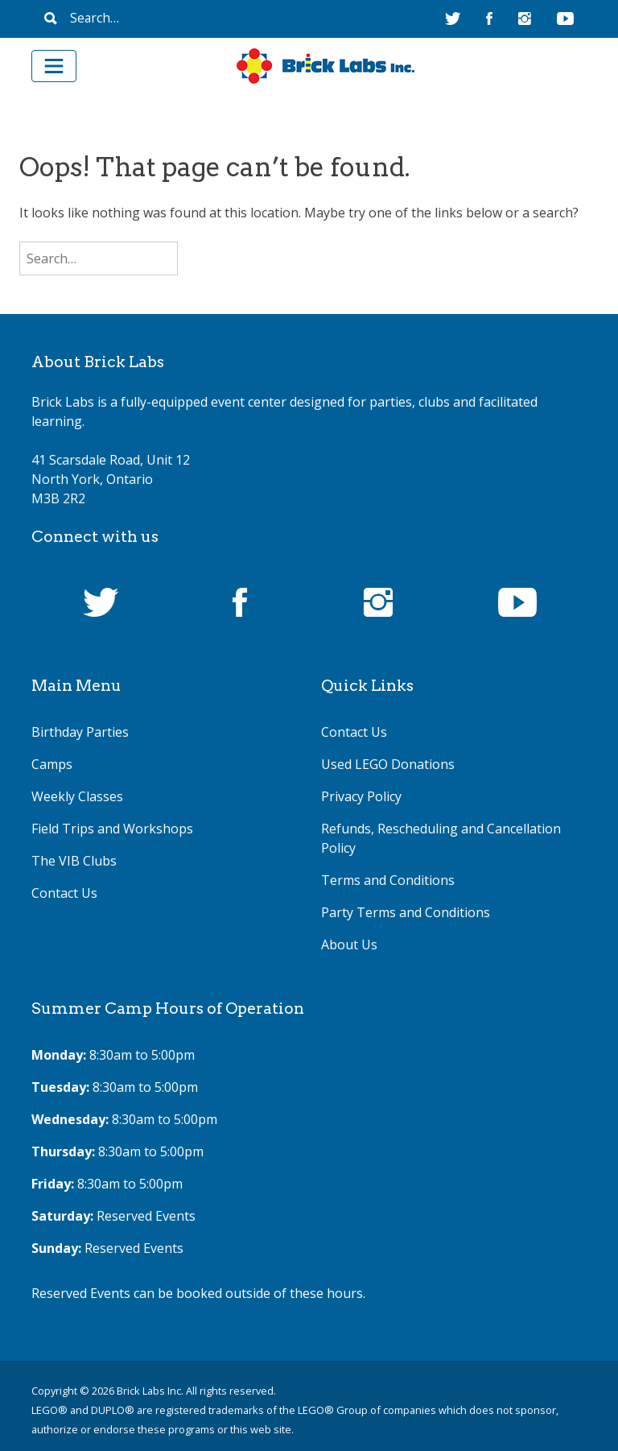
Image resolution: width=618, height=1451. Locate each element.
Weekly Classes (77, 796)
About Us (349, 944)
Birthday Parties (80, 732)
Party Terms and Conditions (405, 912)
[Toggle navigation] (53, 66)
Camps (51, 764)
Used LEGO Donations (388, 764)
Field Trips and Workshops (112, 828)
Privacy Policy (361, 796)
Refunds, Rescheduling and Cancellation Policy (441, 838)
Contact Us (64, 893)
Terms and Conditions (388, 880)
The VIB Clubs (74, 861)
